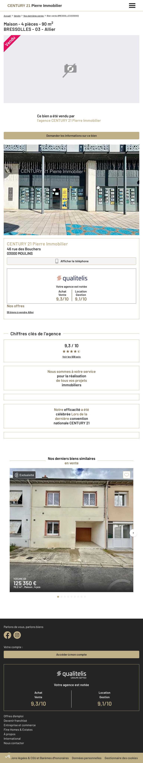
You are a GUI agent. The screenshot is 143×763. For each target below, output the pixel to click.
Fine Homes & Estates (18, 729)
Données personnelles (86, 758)
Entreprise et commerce (20, 725)
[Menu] (132, 5)
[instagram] (17, 635)
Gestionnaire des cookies (121, 758)
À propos (9, 734)
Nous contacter (14, 743)
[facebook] (7, 635)
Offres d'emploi (13, 716)
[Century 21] (34, 5)
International (12, 738)
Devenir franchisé (15, 720)
